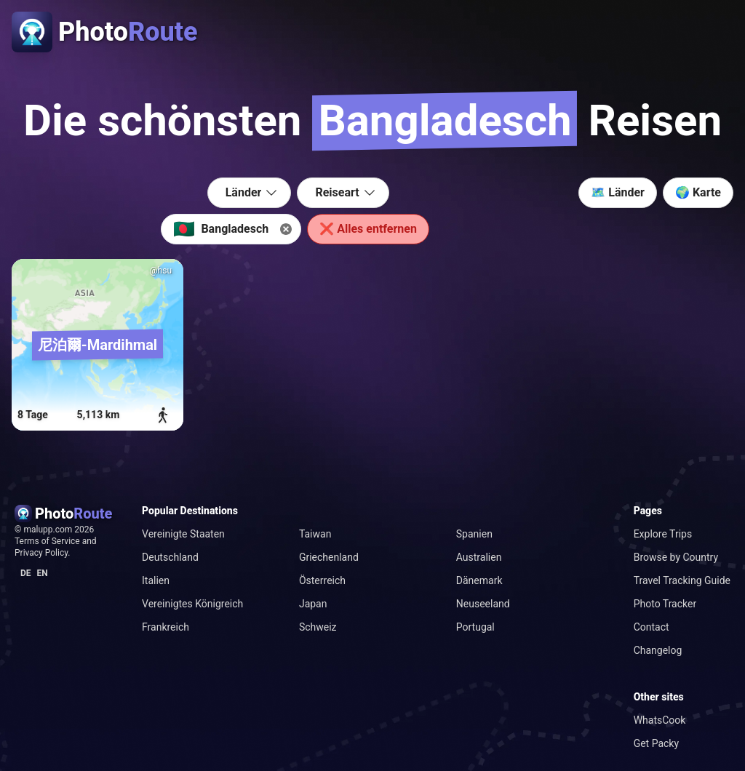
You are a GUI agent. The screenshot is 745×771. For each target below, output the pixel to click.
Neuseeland (483, 604)
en (42, 573)
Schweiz (318, 627)
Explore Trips (663, 534)
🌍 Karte (698, 192)
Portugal (475, 627)
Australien (479, 557)
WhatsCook (660, 720)
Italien (156, 580)
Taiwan (315, 534)
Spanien (474, 534)
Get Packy (656, 743)
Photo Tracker (665, 604)
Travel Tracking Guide (682, 580)
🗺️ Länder (618, 192)
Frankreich (165, 627)
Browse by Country (676, 557)
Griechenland (329, 557)
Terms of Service (47, 541)
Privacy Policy (41, 553)
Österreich (322, 580)
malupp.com (48, 529)
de (25, 573)
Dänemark (479, 580)
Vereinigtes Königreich (192, 604)
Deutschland (170, 557)
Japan (313, 604)
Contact (651, 627)
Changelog (658, 650)
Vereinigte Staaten (183, 534)
